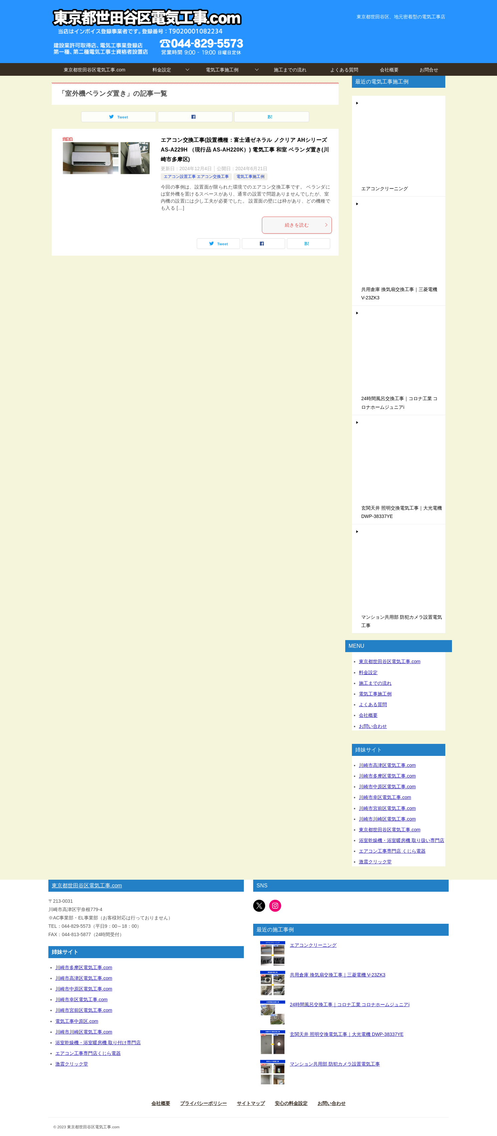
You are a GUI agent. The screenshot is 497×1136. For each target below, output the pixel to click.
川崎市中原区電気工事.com (387, 786)
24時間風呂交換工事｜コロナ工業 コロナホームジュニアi (350, 1004)
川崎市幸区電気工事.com (385, 797)
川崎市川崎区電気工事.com (387, 819)
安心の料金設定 (291, 1103)
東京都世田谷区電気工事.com (94, 69)
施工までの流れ (290, 69)
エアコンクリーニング (384, 188)
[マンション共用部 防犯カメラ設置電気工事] (272, 1072)
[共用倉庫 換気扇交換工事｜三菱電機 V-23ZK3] (272, 983)
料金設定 (161, 69)
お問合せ (429, 69)
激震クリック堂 (375, 861)
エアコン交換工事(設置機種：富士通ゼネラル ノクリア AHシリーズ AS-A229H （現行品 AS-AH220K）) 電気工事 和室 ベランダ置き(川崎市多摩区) (245, 149)
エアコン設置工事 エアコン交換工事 (196, 176)
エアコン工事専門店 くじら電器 (392, 851)
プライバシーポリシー (203, 1103)
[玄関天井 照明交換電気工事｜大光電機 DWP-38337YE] (272, 1042)
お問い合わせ (373, 726)
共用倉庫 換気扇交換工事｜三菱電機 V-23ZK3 (337, 974)
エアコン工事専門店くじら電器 (88, 1053)
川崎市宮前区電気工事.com (387, 808)
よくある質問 (344, 69)
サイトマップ (251, 1103)
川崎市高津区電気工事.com (387, 765)
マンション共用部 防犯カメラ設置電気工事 (335, 1064)
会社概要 (389, 69)
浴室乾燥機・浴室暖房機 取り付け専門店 (98, 1042)
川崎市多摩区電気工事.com (387, 776)
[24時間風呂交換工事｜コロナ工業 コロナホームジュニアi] (272, 1013)
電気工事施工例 (222, 69)
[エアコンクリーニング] (272, 953)
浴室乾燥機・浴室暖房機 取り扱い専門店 (401, 840)
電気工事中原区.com (76, 1021)
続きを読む (306, 225)
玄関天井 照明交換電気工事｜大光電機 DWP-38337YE (347, 1034)
